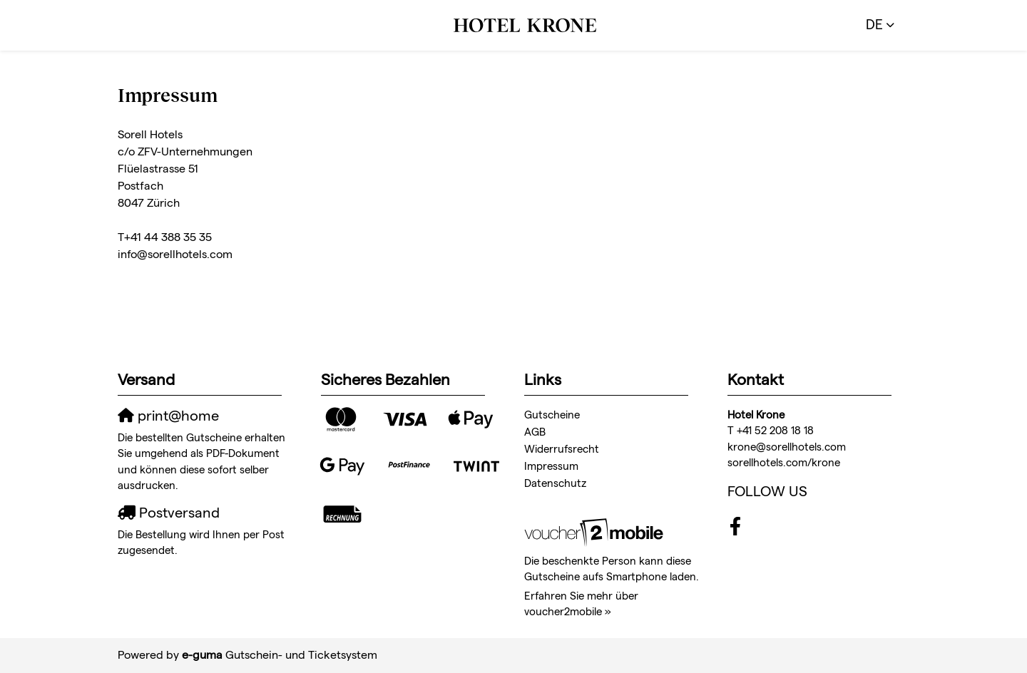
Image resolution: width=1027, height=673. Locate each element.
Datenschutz (555, 483)
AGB (535, 432)
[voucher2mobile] (596, 531)
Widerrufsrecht (561, 449)
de (874, 24)
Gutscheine (552, 415)
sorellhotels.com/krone (783, 462)
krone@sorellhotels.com (786, 447)
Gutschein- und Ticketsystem (279, 655)
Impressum (551, 466)
